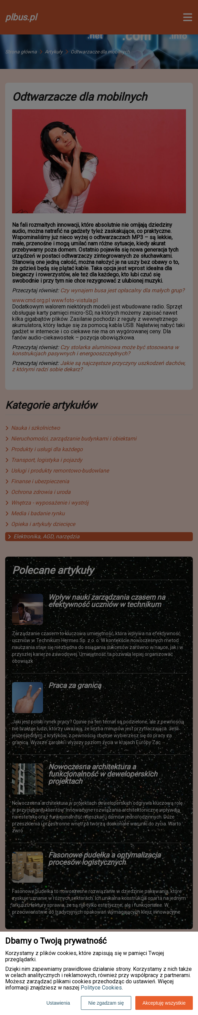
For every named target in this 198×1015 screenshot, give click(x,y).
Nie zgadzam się (106, 1003)
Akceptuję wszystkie (164, 1003)
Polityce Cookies (101, 987)
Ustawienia (58, 1003)
